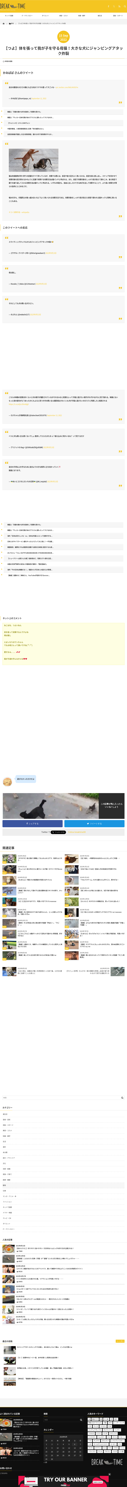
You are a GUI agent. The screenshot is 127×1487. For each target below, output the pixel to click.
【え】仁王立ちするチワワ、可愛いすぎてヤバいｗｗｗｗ (37, 901)
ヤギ (109, 1426)
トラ (90, 1441)
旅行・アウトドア (9, 1158)
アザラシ (107, 1451)
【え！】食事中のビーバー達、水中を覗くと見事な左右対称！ (38, 1358)
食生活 (100, 16)
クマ (119, 1444)
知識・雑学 (81, 16)
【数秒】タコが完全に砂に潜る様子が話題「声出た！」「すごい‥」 (38, 924)
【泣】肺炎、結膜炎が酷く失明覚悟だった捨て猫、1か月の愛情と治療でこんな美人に (40, 972)
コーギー (113, 1444)
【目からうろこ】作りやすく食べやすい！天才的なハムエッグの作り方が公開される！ (45, 1248)
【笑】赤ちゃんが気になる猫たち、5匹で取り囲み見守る (99, 890)
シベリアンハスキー (117, 1441)
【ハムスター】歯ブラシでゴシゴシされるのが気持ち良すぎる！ (37, 1289)
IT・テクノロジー (27, 16)
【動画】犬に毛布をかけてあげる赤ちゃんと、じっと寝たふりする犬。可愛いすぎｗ (40, 913)
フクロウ (91, 1433)
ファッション (7, 1202)
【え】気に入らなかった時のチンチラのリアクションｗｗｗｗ (101, 912)
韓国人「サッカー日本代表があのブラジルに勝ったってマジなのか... (30, 117)
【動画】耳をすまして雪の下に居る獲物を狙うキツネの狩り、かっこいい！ (40, 891)
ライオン (103, 1426)
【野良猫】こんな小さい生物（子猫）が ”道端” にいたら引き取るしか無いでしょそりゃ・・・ (47, 1259)
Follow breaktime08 (77, 832)
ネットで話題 (9, 16)
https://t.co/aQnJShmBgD (19, 404)
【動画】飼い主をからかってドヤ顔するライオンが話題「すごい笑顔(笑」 (102, 956)
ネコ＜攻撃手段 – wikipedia (19, 212)
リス (90, 1426)
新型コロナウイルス (95, 1423)
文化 (4, 1163)
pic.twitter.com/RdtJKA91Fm (67, 87)
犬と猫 (106, 1419)
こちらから (3, 1473)
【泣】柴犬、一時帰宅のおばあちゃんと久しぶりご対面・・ (100, 858)
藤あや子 (95, 1419)
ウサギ (115, 1448)
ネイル (115, 1437)
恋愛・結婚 (6, 1169)
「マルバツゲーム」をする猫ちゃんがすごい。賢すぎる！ (99, 880)
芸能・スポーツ (118, 16)
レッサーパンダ (119, 1423)
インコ (122, 1448)
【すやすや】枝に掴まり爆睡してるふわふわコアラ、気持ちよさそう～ (40, 859)
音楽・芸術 (6, 1120)
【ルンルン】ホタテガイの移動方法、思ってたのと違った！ (100, 901)
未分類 (5, 1152)
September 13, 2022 (54, 415)
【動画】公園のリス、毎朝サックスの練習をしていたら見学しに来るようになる (40, 945)
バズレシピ (113, 1433)
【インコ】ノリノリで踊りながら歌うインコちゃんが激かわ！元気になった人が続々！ (45, 1309)
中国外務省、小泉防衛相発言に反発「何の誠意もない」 (26, 129)
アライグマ (92, 1451)
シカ (90, 1444)
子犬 (110, 1423)
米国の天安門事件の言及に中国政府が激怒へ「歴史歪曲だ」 (27, 564)
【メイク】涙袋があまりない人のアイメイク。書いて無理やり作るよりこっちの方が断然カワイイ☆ (49, 1269)
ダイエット (45, 16)
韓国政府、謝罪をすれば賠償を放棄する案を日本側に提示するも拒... (30, 547)
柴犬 (115, 1419)
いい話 (121, 1451)
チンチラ (96, 1441)
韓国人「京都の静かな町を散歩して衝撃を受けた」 (24, 112)
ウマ (109, 1448)
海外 (4, 1147)
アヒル (100, 1451)
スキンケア (105, 1441)
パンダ (105, 1433)
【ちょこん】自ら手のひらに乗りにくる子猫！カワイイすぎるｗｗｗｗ (40, 870)
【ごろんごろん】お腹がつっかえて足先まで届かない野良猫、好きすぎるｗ (40, 934)
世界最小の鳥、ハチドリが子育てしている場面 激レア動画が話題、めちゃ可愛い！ (45, 1368)
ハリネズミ (92, 1437)
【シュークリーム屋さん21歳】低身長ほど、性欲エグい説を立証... (29, 558)
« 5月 (45, 1462)
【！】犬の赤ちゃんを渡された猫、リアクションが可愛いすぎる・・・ (40, 1279)
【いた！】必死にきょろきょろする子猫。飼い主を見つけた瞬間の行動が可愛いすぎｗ (45, 1319)
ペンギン (117, 1430)
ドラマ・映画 (7, 1213)
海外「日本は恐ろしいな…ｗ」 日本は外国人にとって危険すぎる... (29, 536)
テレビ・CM (7, 1218)
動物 (4, 862)
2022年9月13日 (51, 253)
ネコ (108, 1437)
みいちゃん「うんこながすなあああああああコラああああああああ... (30, 553)
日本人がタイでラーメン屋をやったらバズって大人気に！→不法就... (30, 541)
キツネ (91, 1448)
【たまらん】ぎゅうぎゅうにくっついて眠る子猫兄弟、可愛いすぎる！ (102, 934)
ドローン (122, 1437)
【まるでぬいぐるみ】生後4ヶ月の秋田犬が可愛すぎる (98, 869)
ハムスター (101, 1437)
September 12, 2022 (39, 98)
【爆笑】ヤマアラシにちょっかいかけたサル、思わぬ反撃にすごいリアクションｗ (102, 945)
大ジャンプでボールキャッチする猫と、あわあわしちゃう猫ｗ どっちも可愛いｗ (44, 1347)
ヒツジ (98, 1433)
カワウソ (98, 1448)
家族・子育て (7, 1174)
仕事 (4, 1191)
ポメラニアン (108, 1430)
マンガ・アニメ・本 (9, 1196)
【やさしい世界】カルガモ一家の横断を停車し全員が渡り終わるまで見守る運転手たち (87, 972)
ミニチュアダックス (95, 1430)
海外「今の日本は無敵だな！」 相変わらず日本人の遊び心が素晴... (29, 570)
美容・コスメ (63, 16)
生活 (4, 1141)
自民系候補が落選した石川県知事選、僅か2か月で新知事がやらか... (30, 134)
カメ (104, 1448)
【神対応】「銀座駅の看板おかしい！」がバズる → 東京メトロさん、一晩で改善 (44, 1379)
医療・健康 (6, 1180)
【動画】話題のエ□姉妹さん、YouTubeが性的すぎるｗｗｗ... (28, 575)
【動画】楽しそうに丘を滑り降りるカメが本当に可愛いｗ (37, 955)
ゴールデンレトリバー (101, 1444)
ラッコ (96, 1426)
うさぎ (115, 1451)
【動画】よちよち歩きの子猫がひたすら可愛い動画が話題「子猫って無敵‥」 (102, 924)
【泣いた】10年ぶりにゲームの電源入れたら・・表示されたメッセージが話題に (43, 1299)
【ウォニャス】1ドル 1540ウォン (18, 123)
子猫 (105, 1423)
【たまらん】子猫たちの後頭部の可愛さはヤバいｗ (35, 880)
